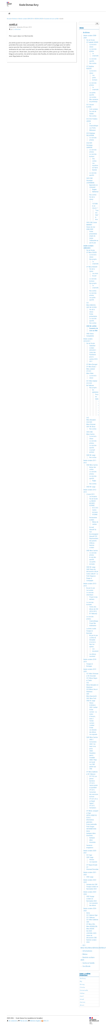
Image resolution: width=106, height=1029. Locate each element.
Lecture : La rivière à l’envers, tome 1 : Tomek (93, 716)
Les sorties (92, 97)
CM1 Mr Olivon (90, 427)
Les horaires (93, 496)
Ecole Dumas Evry (28, 5)
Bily (81, 981)
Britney (82, 984)
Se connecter (12, 1021)
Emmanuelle (84, 990)
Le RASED (92, 501)
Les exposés (93, 734)
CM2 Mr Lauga (90, 455)
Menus (85, 954)
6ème (88, 913)
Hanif (82, 996)
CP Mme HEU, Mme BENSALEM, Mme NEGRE (91, 926)
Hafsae (82, 993)
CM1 (87, 922)
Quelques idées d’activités (92, 840)
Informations (87, 951)
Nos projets (93, 259)
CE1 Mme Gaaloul (91, 381)
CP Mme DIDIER (91, 252)
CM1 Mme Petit (91, 698)
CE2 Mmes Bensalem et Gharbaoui (92, 685)
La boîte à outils (91, 629)
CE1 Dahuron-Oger (92, 915)
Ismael (82, 999)
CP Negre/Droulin (91, 865)
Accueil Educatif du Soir (92, 529)
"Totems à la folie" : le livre (97, 215)
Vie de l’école (90, 40)
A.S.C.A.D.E (95, 508)
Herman (82, 1002)
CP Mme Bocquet (91, 364)
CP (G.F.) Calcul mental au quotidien (93, 785)
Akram (82, 1005)
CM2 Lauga (89, 857)
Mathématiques (97, 192)
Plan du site (22, 1021)
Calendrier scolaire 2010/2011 (92, 348)
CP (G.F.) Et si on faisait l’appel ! (93, 801)
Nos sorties (92, 63)
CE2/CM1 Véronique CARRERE (89, 145)
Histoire (91, 860)
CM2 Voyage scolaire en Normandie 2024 (91, 899)
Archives (14, 19)
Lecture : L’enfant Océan (92, 725)
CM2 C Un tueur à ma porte (92, 746)
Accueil (9, 19)
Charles (82, 987)
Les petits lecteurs (94, 77)
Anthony (83, 978)
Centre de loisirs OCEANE (95, 512)
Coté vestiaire (93, 109)
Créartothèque (93, 621)
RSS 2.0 (45, 1021)
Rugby (94, 481)
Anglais (94, 189)
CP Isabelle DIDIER (92, 42)
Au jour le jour (90, 588)
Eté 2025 (89, 931)
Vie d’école (86, 966)
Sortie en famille (89, 963)
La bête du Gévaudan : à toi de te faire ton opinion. (92, 642)
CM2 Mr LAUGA (39, 19)
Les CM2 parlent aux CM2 (92, 766)
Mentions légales (34, 1021)
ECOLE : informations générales (90, 820)
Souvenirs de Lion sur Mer (51, 19)
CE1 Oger (89, 855)
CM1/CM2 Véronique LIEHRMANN (90, 180)
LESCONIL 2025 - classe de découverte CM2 (91, 935)
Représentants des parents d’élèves (93, 541)
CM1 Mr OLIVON (91, 307)
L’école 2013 (90, 494)
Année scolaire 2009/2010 (26, 19)
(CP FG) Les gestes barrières (93, 778)
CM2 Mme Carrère (92, 465)
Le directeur (17, 29)
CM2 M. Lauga (90, 701)
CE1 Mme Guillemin (92, 920)
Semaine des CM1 (92, 884)
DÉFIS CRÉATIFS (91, 815)
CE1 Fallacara (90, 917)
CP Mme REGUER (91, 267)
